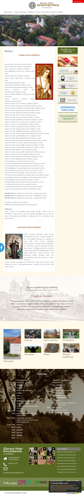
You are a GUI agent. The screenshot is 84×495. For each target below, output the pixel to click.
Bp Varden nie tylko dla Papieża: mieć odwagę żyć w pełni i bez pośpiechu (67, 460)
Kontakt (60, 12)
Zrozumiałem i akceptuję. (60, 490)
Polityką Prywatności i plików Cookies (64, 486)
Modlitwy (31, 12)
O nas (15, 12)
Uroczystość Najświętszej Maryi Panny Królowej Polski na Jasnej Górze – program (67, 469)
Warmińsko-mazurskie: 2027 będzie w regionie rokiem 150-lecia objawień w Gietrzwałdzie (67, 463)
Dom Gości (45, 12)
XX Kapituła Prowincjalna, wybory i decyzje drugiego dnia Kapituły (67, 455)
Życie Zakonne (62, 449)
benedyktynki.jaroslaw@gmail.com (13, 472)
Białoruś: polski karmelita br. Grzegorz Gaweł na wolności (67, 452)
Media (53, 12)
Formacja (23, 12)
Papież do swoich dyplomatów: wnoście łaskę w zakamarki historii (67, 458)
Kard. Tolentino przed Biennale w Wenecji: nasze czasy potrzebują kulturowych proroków (67, 466)
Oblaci (38, 12)
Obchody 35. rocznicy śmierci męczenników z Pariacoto (67, 472)
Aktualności (8, 12)
